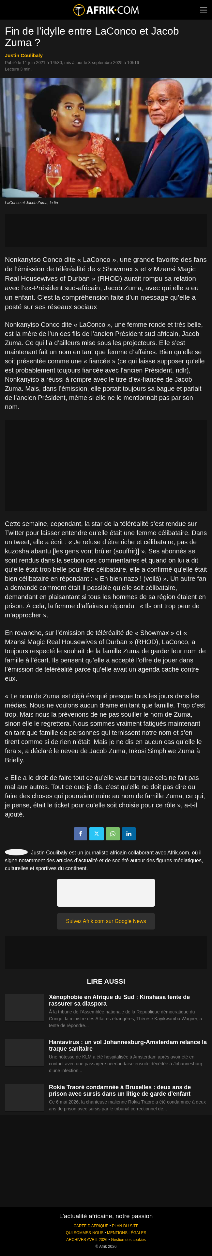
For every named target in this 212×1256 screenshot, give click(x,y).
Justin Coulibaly (24, 55)
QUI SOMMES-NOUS (85, 1233)
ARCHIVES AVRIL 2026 (86, 1239)
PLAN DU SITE (125, 1226)
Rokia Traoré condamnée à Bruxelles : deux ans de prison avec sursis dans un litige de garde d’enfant (120, 1090)
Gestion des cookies (128, 1239)
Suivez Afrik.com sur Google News (106, 921)
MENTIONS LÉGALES (126, 1233)
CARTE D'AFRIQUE (90, 1226)
